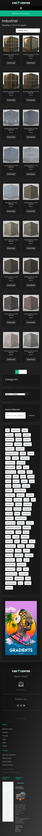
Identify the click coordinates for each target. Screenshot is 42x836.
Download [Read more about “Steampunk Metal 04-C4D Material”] (11, 63)
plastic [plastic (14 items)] (29, 523)
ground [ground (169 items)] (16, 486)
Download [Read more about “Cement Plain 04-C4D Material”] (31, 322)
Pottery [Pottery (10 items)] (27, 527)
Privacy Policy (6, 761)
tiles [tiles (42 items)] (26, 569)
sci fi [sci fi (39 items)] (32, 541)
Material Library (7, 729)
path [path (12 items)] (17, 513)
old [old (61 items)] (33, 500)
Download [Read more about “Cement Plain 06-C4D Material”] (31, 285)
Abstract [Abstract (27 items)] (15, 430)
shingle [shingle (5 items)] (30, 546)
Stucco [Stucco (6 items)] (9, 555)
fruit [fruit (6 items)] (23, 476)
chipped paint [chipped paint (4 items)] (11, 453)
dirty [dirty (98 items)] (26, 467)
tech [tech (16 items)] (26, 560)
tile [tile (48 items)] (19, 569)
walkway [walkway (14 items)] (19, 578)
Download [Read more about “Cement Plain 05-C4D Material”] (11, 322)
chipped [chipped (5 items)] (20, 449)
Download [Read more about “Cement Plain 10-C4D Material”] (31, 211)
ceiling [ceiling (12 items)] (18, 444)
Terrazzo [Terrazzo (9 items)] (21, 564)
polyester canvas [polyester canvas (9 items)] (13, 527)
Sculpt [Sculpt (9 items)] (21, 546)
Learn (4, 739)
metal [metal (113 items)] (8, 500)
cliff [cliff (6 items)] (7, 458)
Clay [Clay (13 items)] (23, 453)
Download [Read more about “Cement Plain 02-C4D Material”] (31, 359)
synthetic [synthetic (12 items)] (10, 560)
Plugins (4, 746)
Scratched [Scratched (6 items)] (10, 546)
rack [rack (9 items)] (18, 532)
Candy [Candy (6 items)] (27, 439)
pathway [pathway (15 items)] (26, 513)
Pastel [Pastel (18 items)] (9, 513)
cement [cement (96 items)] (27, 444)
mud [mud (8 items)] (26, 500)
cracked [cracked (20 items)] (21, 463)
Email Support (21, 690)
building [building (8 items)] (9, 439)
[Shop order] (28, 30)
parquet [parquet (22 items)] (27, 509)
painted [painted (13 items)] (27, 504)
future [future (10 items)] (31, 476)
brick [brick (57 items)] (18, 435)
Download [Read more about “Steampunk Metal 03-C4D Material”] (31, 63)
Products (5, 736)
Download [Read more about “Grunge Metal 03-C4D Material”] (31, 137)
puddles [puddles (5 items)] (9, 532)
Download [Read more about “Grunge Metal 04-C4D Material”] (11, 137)
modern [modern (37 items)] (18, 500)
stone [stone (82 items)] (26, 550)
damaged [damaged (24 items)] (10, 467)
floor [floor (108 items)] (8, 476)
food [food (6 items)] (16, 476)
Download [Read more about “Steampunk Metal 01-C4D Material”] (31, 100)
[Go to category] (28, 394)
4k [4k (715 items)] (7, 430)
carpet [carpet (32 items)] (9, 444)
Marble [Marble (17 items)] (30, 495)
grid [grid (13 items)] (31, 481)
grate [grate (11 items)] (24, 481)
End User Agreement (8, 755)
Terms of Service (7, 765)
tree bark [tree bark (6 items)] (23, 574)
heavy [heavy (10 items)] (8, 490)
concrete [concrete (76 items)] (25, 458)
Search (31, 415)
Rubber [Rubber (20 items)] (25, 537)
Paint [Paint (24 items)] (18, 504)
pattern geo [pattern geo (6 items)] (20, 518)
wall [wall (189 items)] (28, 578)
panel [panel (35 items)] (8, 509)
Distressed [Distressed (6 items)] (10, 472)
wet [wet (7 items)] (20, 583)
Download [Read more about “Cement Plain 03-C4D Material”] (11, 359)
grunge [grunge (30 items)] (26, 486)
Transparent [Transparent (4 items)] (11, 574)
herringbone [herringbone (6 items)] (20, 490)
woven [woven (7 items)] (9, 588)
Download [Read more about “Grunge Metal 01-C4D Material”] (31, 174)
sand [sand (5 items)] (24, 541)
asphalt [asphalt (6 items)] (9, 435)
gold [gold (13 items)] (8, 481)
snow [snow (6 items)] (18, 550)
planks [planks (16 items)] (20, 523)
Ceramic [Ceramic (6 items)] (9, 449)
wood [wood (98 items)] (28, 583)
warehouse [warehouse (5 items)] (10, 583)
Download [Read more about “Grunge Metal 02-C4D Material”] (11, 174)
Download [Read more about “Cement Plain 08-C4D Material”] (31, 248)
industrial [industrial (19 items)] (10, 495)
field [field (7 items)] (29, 472)
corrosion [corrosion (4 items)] (10, 463)
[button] (21, 13)
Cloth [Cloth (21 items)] (15, 458)
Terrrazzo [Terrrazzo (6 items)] (10, 569)
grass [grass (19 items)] (16, 481)
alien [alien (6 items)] (25, 430)
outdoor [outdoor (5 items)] (9, 504)
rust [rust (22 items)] (17, 541)
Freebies (5, 732)
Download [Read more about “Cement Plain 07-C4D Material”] (11, 285)
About (4, 742)
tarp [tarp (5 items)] (19, 560)
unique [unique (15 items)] (9, 578)
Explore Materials (12, 409)
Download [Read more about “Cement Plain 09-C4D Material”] (11, 248)
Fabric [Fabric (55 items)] (21, 472)
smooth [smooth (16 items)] (9, 550)
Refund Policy (6, 758)
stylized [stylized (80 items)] (19, 555)
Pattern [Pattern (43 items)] (9, 518)
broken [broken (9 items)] (27, 435)
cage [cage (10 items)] (18, 439)
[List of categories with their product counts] (15, 394)
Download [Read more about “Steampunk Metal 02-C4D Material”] (11, 100)
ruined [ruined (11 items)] (9, 541)
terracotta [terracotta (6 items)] (10, 564)
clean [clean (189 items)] (31, 453)
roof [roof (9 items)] (8, 537)
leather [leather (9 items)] (20, 495)
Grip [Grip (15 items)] (8, 486)
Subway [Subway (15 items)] (29, 555)
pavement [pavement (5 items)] (10, 523)
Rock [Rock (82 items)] (26, 532)
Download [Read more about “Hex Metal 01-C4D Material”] (11, 211)
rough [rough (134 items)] (16, 537)
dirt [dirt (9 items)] (19, 467)
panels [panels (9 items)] (17, 509)
